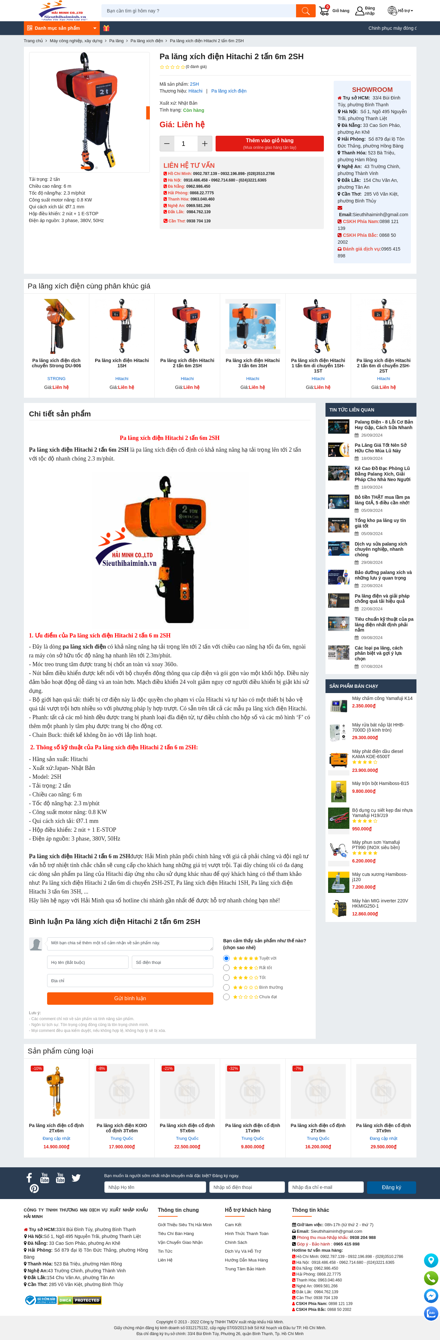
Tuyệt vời (249, 958)
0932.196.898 (232, 173)
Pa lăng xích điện (229, 91)
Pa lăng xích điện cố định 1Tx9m (252, 1128)
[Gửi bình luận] (130, 998)
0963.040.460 (203, 199)
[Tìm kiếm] (307, 10)
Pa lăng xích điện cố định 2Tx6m (56, 1128)
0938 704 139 (326, 1298)
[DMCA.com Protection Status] (80, 1299)
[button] (402, 10)
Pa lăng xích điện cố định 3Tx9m (383, 1128)
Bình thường (253, 987)
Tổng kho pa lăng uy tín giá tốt (380, 523)
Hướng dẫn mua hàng (246, 1260)
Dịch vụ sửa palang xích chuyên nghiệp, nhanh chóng (381, 549)
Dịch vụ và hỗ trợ (243, 1251)
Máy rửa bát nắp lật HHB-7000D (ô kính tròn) (378, 727)
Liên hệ (165, 1260)
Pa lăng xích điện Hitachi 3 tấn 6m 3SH (253, 363)
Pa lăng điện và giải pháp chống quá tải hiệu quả (382, 598)
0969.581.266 (198, 205)
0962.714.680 (223, 180)
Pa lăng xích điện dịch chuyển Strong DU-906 (56, 363)
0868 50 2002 (339, 1309)
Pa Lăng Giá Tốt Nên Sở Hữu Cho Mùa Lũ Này (381, 448)
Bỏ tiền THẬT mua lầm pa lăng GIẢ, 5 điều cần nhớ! (382, 500)
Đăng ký (391, 1187)
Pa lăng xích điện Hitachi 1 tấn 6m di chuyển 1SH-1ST (318, 366)
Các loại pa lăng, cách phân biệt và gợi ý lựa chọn (379, 653)
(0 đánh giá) (183, 67)
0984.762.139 (199, 212)
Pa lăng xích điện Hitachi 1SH (122, 363)
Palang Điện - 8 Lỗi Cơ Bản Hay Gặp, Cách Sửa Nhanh (384, 424)
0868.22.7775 (202, 193)
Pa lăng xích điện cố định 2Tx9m (318, 1128)
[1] (226, 997)
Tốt (244, 977)
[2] (226, 987)
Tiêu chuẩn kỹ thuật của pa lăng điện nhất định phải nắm (384, 625)
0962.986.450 (198, 186)
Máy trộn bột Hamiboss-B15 (380, 783)
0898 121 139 (340, 1303)
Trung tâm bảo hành (245, 1268)
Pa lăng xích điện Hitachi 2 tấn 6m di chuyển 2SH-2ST (384, 366)
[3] (226, 977)
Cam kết (233, 1224)
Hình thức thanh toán (247, 1233)
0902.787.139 (205, 173)
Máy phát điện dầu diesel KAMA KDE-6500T (377, 754)
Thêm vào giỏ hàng (270, 144)
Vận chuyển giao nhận (180, 1242)
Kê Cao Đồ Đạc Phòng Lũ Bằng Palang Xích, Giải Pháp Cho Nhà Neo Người (382, 474)
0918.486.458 (196, 180)
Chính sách (236, 1242)
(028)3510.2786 (261, 173)
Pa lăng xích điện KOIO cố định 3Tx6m (122, 1128)
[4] (226, 968)
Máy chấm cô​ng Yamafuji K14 (382, 698)
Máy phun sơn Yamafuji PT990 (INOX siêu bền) (376, 845)
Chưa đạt (250, 997)
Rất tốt (247, 968)
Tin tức (165, 1251)
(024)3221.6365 (253, 180)
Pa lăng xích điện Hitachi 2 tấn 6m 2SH (187, 363)
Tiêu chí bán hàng (176, 1233)
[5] (226, 958)
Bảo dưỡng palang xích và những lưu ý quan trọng (383, 575)
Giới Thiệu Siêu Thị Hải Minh (185, 1224)
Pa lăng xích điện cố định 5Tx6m (187, 1128)
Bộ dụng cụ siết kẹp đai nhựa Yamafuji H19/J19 (382, 813)
